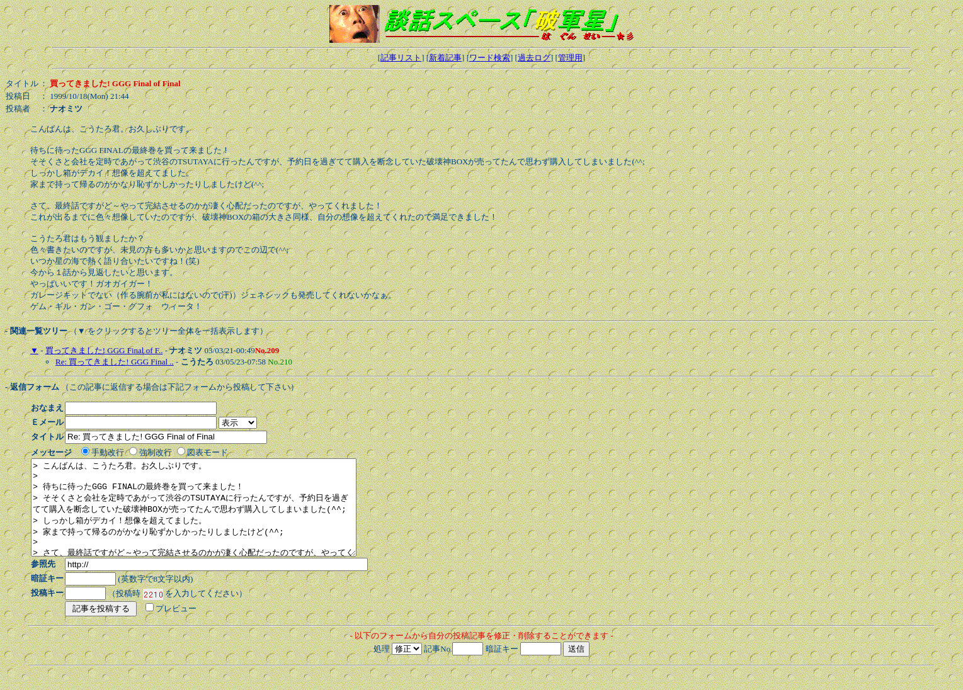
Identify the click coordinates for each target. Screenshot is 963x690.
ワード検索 (489, 57)
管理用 (570, 57)
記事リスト (400, 57)
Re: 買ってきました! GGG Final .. (114, 361)
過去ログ (534, 57)
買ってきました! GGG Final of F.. (104, 350)
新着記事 (445, 57)
